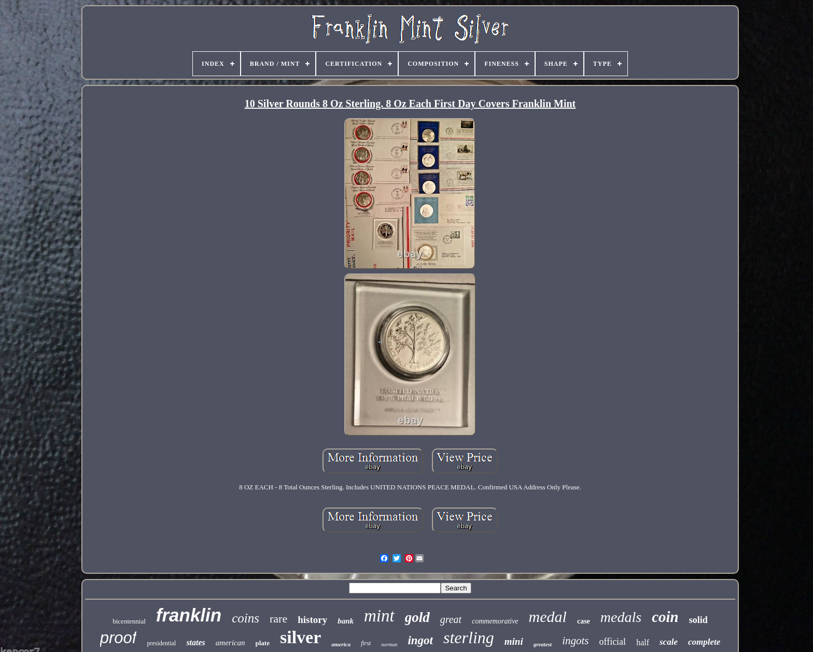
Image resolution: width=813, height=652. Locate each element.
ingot (420, 640)
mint (379, 615)
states (195, 642)
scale (669, 642)
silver (300, 637)
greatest (543, 644)
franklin (188, 615)
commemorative (495, 621)
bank (346, 621)
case (583, 621)
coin (665, 616)
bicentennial (129, 621)
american (230, 643)
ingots (575, 640)
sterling (468, 637)
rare (278, 618)
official (612, 641)
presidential (161, 643)
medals (620, 617)
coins (245, 618)
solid (698, 620)
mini (513, 641)
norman (389, 644)
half (642, 642)
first (366, 643)
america (341, 644)
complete (704, 642)
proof (118, 638)
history (312, 619)
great (450, 619)
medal (548, 616)
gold (417, 617)
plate (263, 643)
